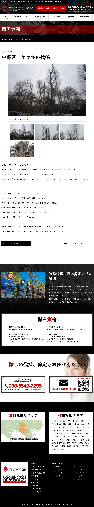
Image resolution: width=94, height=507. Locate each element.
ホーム (6, 18)
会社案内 (71, 18)
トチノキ (59, 473)
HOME (33, 463)
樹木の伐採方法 (57, 463)
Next (84, 92)
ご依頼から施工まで (38, 473)
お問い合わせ (85, 18)
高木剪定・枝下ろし (22, 18)
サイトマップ (36, 492)
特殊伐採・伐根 (40, 18)
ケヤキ (78, 466)
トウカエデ (60, 469)
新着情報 (34, 485)
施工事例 (56, 18)
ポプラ (58, 476)
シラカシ (79, 479)
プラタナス (80, 473)
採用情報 (34, 482)
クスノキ (79, 476)
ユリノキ (79, 469)
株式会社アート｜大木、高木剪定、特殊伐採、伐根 (40, 504)
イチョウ (59, 466)
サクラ (58, 479)
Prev (10, 92)
